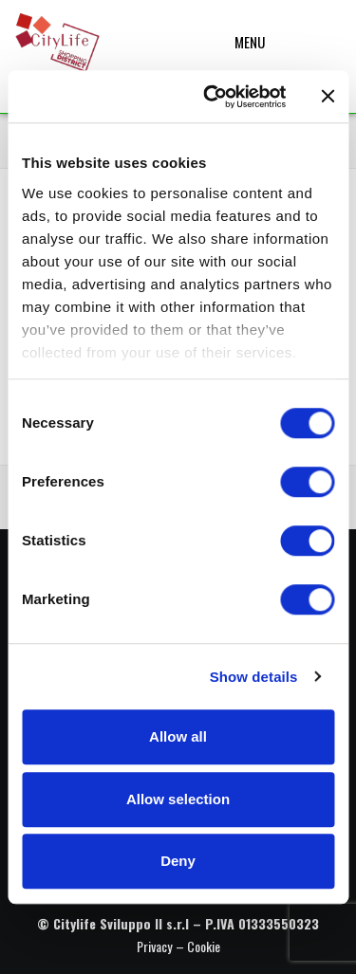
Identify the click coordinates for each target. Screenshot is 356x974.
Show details (254, 677)
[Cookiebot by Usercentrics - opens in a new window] (212, 96)
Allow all (178, 736)
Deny (178, 861)
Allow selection (178, 799)
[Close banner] (327, 96)
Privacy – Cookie (178, 946)
